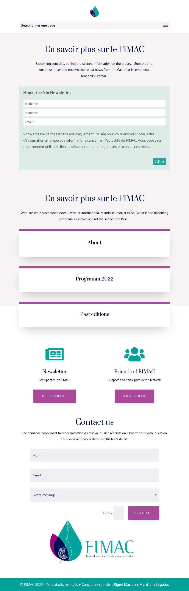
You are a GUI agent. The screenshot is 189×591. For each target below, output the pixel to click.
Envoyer (143, 513)
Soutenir (134, 396)
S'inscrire (54, 396)
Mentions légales (154, 584)
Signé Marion (125, 584)
